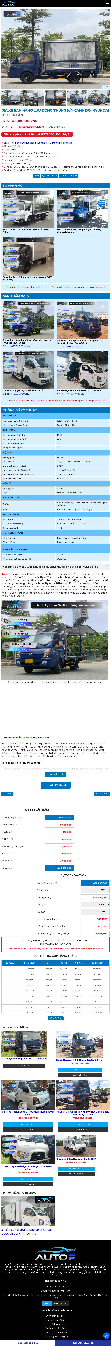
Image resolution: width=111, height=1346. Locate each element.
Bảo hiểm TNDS (9, 853)
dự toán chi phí (80, 1070)
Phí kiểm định (8, 839)
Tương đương (44, 897)
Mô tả (36, 176)
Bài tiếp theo (101, 793)
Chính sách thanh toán (55, 1332)
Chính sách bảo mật (55, 1316)
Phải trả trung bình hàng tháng (53, 933)
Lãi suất (41, 911)
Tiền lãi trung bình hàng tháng (52, 926)
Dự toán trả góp (49, 176)
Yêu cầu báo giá (24, 1066)
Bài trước (7, 793)
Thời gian (41, 904)
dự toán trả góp (56, 127)
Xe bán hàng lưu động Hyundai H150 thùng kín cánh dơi (42, 143)
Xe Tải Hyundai (56, 785)
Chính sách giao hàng (55, 1324)
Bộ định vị (6, 860)
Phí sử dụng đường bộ (12, 846)
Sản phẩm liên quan (68, 176)
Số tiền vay (42, 890)
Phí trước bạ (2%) (10, 824)
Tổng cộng (6, 868)
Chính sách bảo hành (55, 1328)
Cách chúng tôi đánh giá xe (55, 1336)
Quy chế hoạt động (55, 1320)
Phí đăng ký (7, 832)
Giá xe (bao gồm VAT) (12, 817)
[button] (106, 98)
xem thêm (55, 1018)
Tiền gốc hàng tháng (47, 919)
